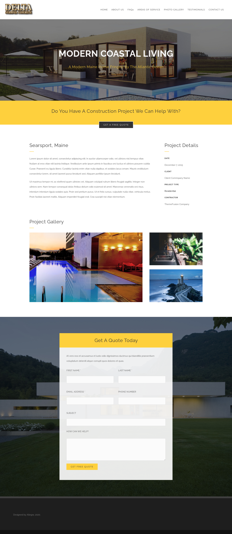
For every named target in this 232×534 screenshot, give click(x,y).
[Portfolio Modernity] (116, 60)
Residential (170, 191)
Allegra (30, 514)
